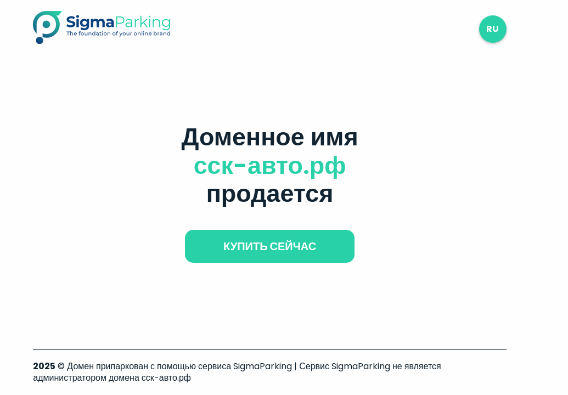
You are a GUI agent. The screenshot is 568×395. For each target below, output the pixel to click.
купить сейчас (269, 246)
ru (492, 28)
